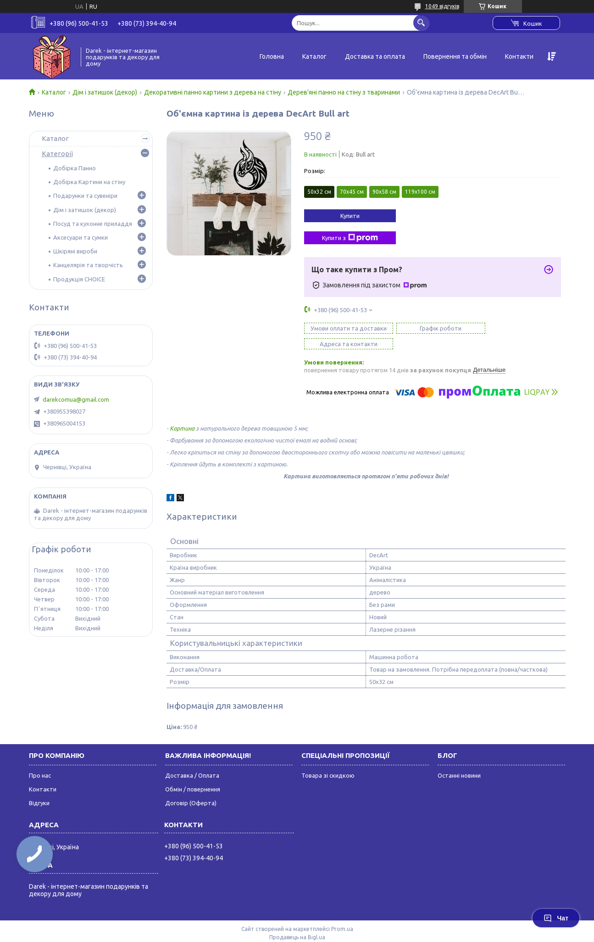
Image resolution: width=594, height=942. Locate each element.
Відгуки (39, 787)
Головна (272, 56)
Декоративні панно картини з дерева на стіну (212, 92)
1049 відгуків (442, 6)
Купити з (350, 238)
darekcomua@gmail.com (76, 399)
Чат (556, 918)
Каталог (314, 56)
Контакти (519, 56)
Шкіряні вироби (75, 251)
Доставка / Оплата (192, 760)
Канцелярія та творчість (88, 265)
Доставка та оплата (375, 56)
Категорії (57, 153)
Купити (350, 216)
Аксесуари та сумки (80, 237)
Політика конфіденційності (413, 930)
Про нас (40, 760)
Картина (182, 412)
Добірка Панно (74, 168)
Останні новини (459, 760)
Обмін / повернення (192, 773)
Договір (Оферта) (191, 787)
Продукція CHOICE (79, 279)
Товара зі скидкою (328, 760)
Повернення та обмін (455, 56)
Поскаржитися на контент (338, 930)
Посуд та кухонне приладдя (92, 223)
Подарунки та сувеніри (85, 195)
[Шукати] (421, 23)
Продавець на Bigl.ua (297, 922)
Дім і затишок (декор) (104, 92)
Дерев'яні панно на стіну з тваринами (344, 92)
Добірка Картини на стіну (89, 182)
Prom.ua (342, 913)
